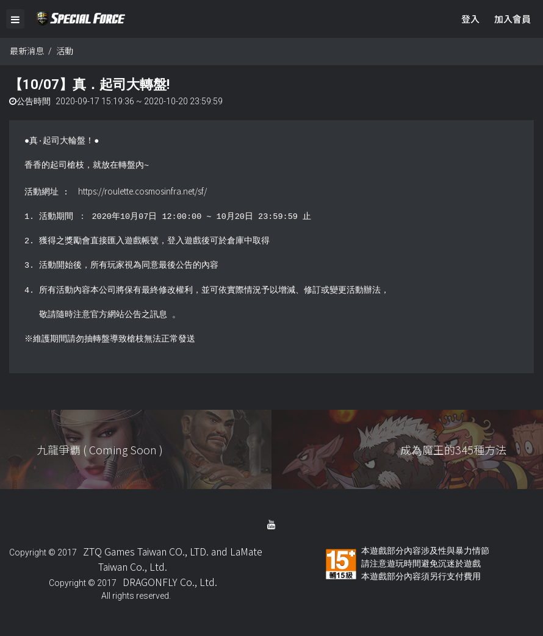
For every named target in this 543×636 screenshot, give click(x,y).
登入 (470, 18)
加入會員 (512, 18)
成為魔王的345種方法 (453, 449)
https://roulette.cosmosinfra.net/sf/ (142, 191)
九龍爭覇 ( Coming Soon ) (100, 449)
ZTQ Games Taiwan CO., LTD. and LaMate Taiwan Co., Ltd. (172, 559)
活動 (64, 51)
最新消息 (27, 51)
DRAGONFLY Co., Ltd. (170, 581)
